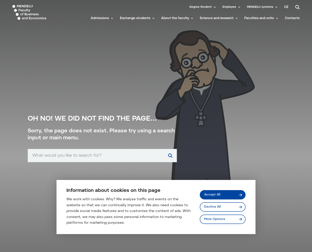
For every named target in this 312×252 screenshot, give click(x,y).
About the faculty (175, 18)
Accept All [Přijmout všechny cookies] (212, 194)
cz (286, 7)
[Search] (297, 7)
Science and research (217, 18)
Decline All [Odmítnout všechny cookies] (212, 206)
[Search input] (102, 155)
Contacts (292, 18)
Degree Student (200, 7)
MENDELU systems (260, 7)
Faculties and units (259, 18)
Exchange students (135, 18)
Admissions (100, 18)
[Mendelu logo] (35, 12)
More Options (214, 219)
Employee (229, 7)
